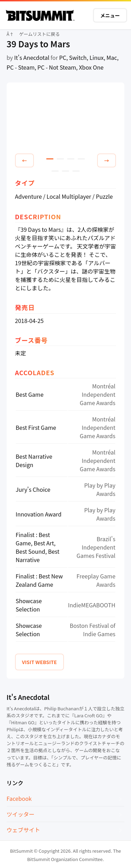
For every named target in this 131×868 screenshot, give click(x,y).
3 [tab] (70, 158)
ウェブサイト (23, 830)
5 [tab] (55, 171)
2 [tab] (60, 158)
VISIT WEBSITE (39, 661)
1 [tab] (49, 158)
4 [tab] (81, 158)
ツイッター (21, 814)
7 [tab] (76, 171)
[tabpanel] (65, 119)
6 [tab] (65, 171)
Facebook (19, 798)
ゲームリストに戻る (39, 34)
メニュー (110, 15)
